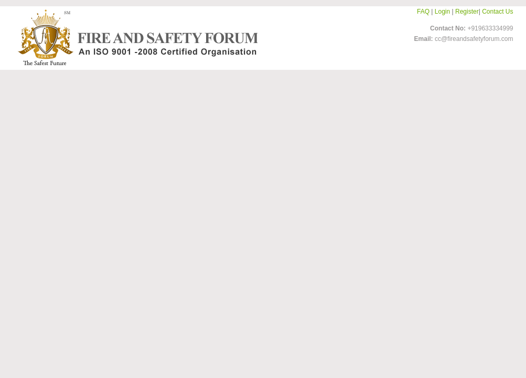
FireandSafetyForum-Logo (135, 37)
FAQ (423, 11)
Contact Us (497, 11)
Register (467, 11)
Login (442, 11)
